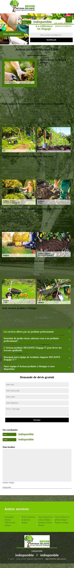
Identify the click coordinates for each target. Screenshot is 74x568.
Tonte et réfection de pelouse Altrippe (28, 520)
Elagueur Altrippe (62, 523)
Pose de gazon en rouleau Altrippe (45, 518)
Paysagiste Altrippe (9, 518)
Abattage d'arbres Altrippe (45, 524)
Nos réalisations (12, 34)
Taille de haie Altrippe (10, 524)
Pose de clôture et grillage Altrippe (62, 518)
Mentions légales (56, 559)
